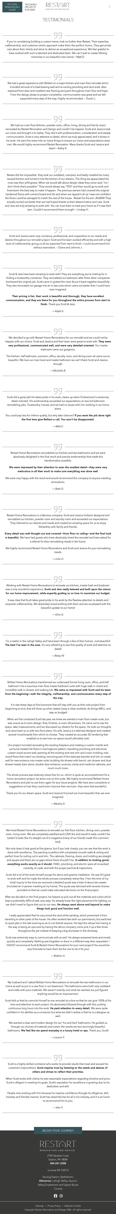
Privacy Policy (54, 1206)
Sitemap (39, 1206)
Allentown (45, 1181)
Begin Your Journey (58, 1130)
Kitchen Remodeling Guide (12, 7)
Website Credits (72, 1206)
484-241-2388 (58, 1164)
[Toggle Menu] (109, 6)
